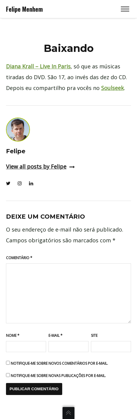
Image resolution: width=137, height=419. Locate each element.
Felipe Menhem (24, 8)
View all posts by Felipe (40, 166)
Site (94, 335)
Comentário (19, 257)
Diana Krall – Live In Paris (38, 66)
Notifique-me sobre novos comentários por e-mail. (59, 363)
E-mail (55, 335)
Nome (12, 335)
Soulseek (112, 87)
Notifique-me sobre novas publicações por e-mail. (58, 375)
